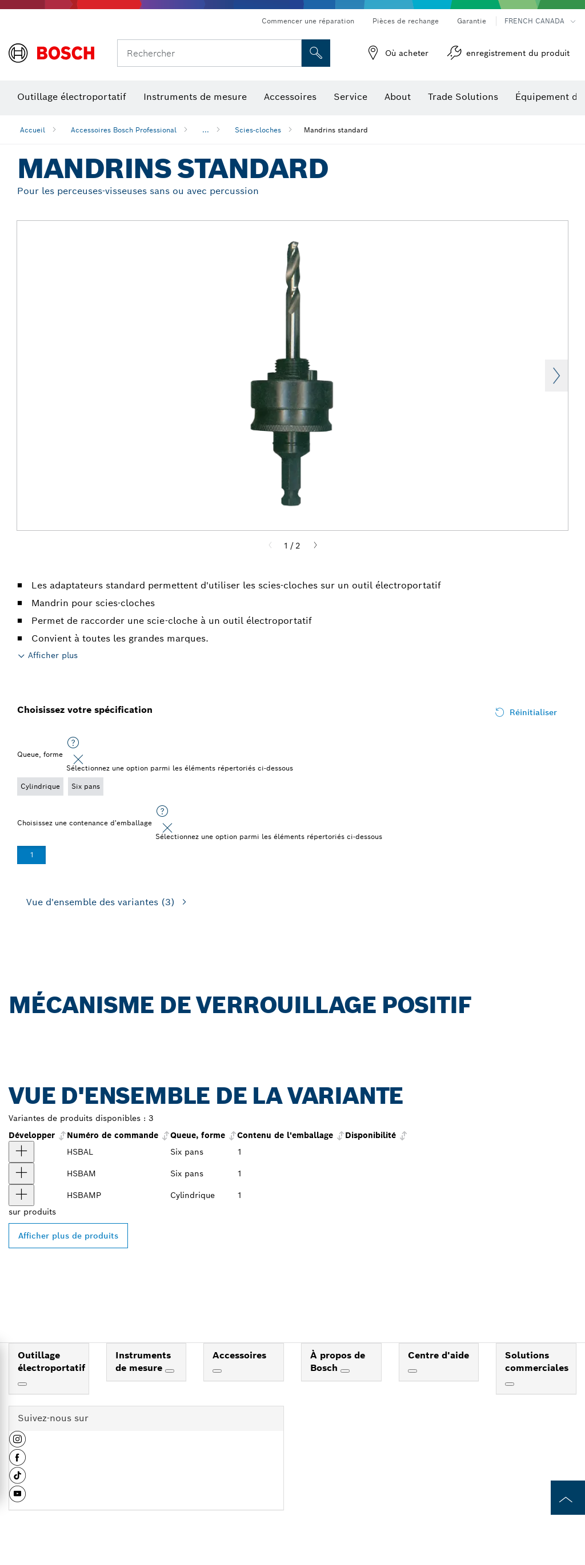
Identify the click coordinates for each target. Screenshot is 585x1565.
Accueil (32, 130)
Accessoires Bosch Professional (124, 130)
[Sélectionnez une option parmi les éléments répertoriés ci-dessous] (73, 743)
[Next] (315, 545)
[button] (17, 1443)
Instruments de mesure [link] (143, 1361)
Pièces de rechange (405, 21)
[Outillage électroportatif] (22, 1384)
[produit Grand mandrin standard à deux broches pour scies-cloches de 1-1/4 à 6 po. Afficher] (21, 1152)
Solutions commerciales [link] (536, 1361)
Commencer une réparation (308, 21)
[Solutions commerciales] (509, 1384)
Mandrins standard (336, 130)
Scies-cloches (258, 130)
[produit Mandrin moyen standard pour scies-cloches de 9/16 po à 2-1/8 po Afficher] (21, 1173)
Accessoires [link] (239, 1355)
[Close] (78, 760)
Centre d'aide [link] (438, 1355)
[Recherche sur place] (316, 53)
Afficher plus (53, 655)
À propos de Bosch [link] (337, 1361)
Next (556, 376)
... (205, 130)
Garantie (471, 21)
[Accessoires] (217, 1371)
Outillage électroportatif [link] (51, 1361)
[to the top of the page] (568, 1498)
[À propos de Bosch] (345, 1371)
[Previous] (270, 545)
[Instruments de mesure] (169, 1371)
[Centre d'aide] (412, 1371)
